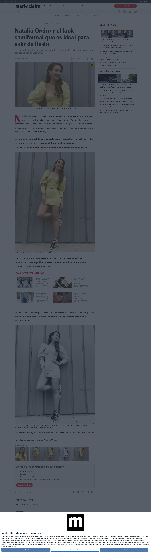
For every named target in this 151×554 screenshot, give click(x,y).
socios (16, 536)
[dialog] (75, 533)
